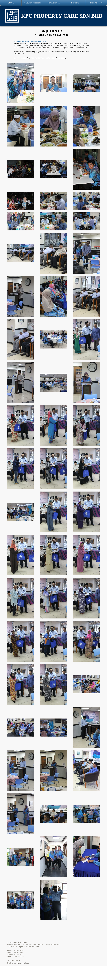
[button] (32, 3)
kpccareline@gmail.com (20, 963)
